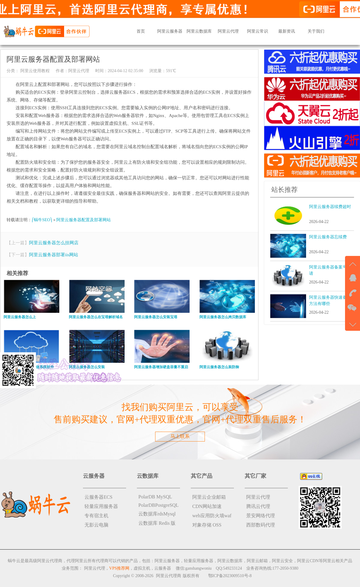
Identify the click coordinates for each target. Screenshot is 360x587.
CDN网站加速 (207, 506)
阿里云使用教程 (34, 71)
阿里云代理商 (168, 576)
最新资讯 (286, 31)
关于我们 (316, 31)
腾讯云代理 (258, 506)
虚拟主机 (142, 568)
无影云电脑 (96, 524)
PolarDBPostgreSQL (158, 505)
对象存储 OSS (206, 524)
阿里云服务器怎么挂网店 (53, 242)
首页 (141, 31)
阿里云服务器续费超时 (330, 206)
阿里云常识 (257, 31)
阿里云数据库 (199, 31)
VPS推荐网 (119, 568)
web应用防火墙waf (212, 515)
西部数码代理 (260, 524)
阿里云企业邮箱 (209, 497)
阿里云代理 (228, 31)
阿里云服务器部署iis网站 (53, 254)
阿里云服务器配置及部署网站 (83, 220)
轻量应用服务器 (101, 506)
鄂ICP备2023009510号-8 (230, 576)
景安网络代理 (260, 515)
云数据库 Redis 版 (157, 523)
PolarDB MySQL (155, 496)
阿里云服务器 (169, 31)
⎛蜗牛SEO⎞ (42, 220)
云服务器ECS (98, 497)
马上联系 (180, 436)
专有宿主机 (96, 515)
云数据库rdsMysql (157, 513)
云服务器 (162, 568)
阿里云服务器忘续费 (328, 237)
